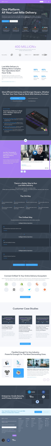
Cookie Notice (40, 426)
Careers (27, 424)
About (26, 421)
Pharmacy (32, 425)
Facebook (47, 421)
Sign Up (19, 430)
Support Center (40, 421)
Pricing (19, 429)
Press (26, 422)
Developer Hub (20, 427)
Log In (19, 431)
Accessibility (40, 427)
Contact (27, 426)
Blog (26, 425)
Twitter (46, 420)
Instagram (47, 424)
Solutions (19, 426)
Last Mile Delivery (21, 420)
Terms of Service (40, 424)
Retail (32, 426)
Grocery (32, 424)
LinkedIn (47, 423)
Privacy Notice (40, 425)
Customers (27, 420)
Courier (32, 421)
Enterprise (19, 425)
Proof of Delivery (20, 421)
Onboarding (40, 420)
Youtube (47, 425)
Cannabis (32, 420)
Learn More (5, 230)
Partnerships (20, 424)
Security (39, 429)
